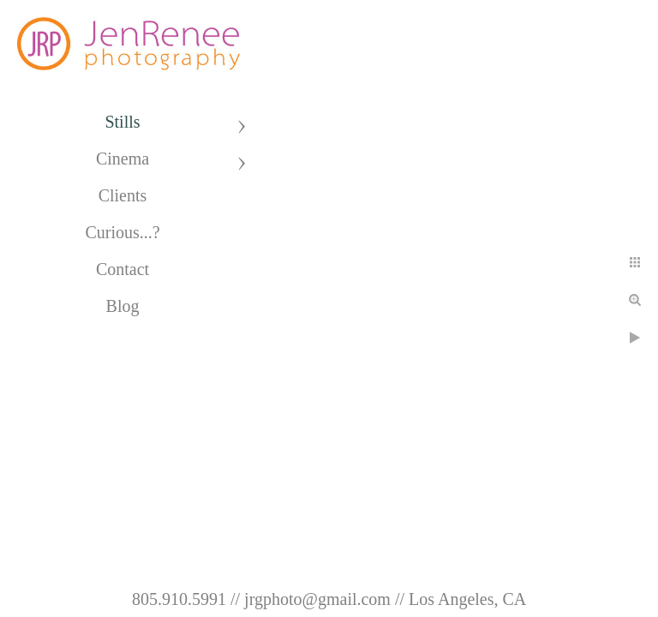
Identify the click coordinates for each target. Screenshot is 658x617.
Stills (122, 121)
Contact (122, 269)
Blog (123, 306)
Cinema (122, 158)
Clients (123, 195)
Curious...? (122, 232)
